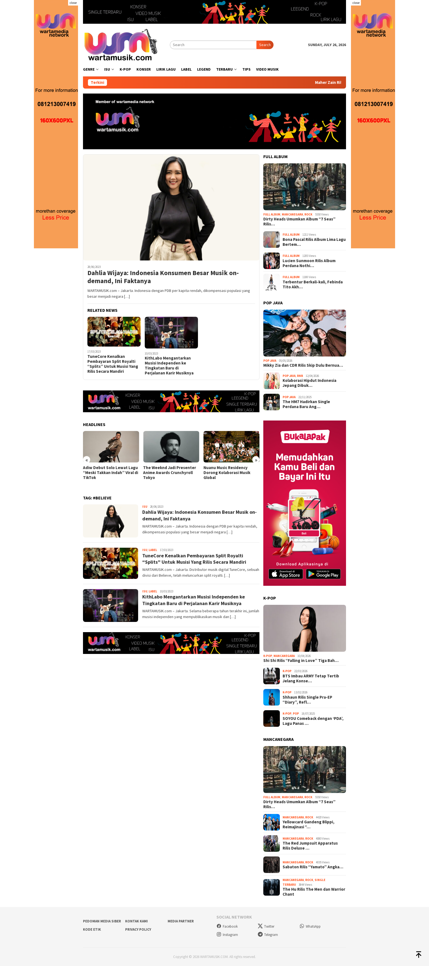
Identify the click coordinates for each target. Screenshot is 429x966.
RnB (300, 376)
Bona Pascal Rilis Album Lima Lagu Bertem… (314, 242)
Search (265, 44)
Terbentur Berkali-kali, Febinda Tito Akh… (313, 284)
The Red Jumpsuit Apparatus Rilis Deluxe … (310, 846)
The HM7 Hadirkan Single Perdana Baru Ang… (306, 404)
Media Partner (181, 921)
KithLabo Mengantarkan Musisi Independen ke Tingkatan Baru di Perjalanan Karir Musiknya (169, 366)
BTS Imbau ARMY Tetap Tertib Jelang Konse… (311, 678)
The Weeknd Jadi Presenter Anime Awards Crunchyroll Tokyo (169, 472)
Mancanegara (292, 214)
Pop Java (269, 361)
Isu (144, 507)
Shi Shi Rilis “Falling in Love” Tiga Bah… (301, 660)
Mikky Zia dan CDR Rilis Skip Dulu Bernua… (303, 365)
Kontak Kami (136, 921)
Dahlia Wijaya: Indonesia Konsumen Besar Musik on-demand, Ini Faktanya (163, 277)
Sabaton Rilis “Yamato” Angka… (313, 866)
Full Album (271, 214)
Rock (308, 214)
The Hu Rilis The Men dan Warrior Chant (314, 892)
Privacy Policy (138, 929)
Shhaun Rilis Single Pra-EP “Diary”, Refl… (307, 700)
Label (153, 550)
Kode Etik (92, 929)
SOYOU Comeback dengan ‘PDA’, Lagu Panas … (313, 721)
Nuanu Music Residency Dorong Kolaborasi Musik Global (226, 472)
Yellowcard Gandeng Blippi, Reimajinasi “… (308, 824)
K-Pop (267, 656)
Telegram (268, 934)
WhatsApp (310, 926)
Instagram (227, 934)
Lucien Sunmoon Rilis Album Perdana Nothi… (309, 263)
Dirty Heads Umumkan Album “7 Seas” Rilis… (299, 222)
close (73, 3)
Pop (296, 713)
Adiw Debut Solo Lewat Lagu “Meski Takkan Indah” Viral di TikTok (110, 472)
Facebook (227, 926)
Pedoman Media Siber (102, 921)
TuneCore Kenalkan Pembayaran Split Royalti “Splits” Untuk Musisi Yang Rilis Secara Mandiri (112, 364)
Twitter (266, 926)
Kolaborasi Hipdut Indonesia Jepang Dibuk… (309, 383)
